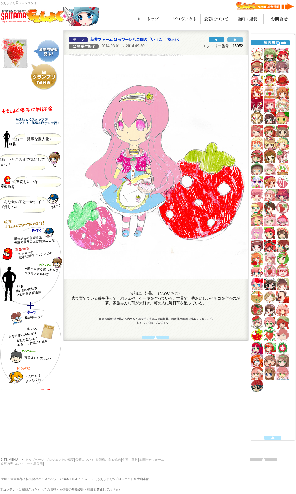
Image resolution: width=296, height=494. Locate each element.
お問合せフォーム (151, 459)
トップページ (35, 459)
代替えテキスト (31, 244)
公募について (84, 459)
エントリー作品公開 (29, 463)
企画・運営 (130, 459)
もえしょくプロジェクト (18, 3)
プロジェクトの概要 (60, 459)
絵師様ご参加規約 (108, 459)
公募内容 (7, 463)
